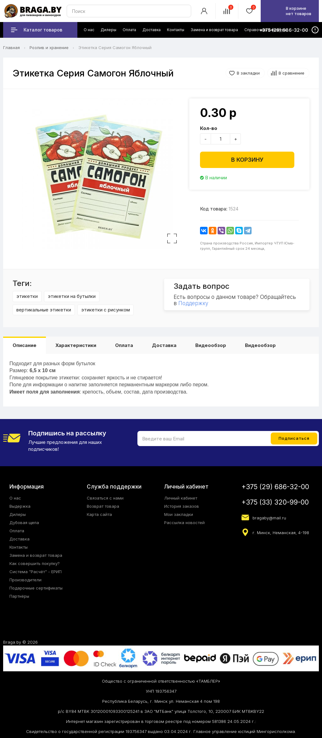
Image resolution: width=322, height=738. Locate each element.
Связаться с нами (105, 498)
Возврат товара (103, 506)
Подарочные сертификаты (36, 588)
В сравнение (291, 72)
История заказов (181, 506)
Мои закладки (178, 514)
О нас (15, 498)
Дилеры (17, 514)
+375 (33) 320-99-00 (275, 502)
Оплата (124, 345)
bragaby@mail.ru (269, 517)
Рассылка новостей (184, 522)
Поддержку (193, 303)
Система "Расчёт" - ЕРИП (35, 571)
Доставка (164, 345)
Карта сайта (99, 514)
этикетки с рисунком (105, 310)
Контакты (18, 547)
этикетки (27, 296)
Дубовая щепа (24, 522)
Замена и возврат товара (35, 555)
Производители (25, 580)
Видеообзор (210, 345)
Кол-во (208, 128)
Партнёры (19, 596)
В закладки (248, 72)
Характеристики (75, 345)
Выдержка (20, 506)
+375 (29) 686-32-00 (275, 487)
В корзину (247, 159)
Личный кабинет (180, 498)
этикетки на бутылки (72, 296)
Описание (24, 345)
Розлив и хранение (49, 47)
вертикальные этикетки (43, 310)
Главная (11, 47)
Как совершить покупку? (34, 563)
